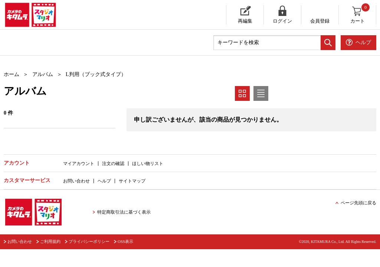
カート (360, 14)
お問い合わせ (76, 181)
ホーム (11, 74)
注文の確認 (113, 163)
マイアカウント (78, 163)
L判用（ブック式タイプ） (96, 74)
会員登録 (320, 21)
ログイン (282, 21)
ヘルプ (104, 181)
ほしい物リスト (147, 163)
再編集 (245, 21)
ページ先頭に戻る (358, 202)
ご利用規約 (50, 241)
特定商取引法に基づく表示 (124, 212)
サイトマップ (132, 181)
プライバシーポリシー (89, 241)
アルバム (42, 74)
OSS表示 (125, 241)
